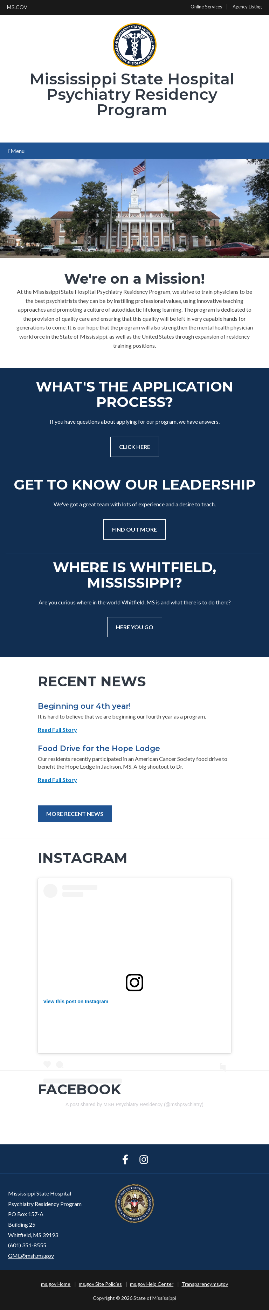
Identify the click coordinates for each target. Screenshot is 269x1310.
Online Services (206, 6)
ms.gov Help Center (151, 1284)
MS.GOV (17, 7)
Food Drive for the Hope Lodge (99, 748)
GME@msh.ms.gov (31, 1255)
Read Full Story (57, 729)
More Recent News (74, 813)
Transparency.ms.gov (205, 1284)
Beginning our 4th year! (84, 706)
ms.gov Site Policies (100, 1284)
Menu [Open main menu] (16, 150)
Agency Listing (247, 6)
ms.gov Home (55, 1284)
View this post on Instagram (76, 1001)
